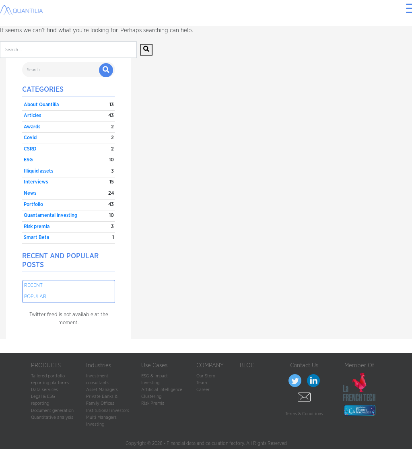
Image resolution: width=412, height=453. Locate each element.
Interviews (36, 182)
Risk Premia (153, 403)
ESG (28, 160)
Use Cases (154, 365)
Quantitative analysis (52, 417)
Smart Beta (36, 237)
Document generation (52, 410)
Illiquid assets (38, 171)
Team (201, 383)
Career (203, 389)
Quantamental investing (50, 215)
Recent (33, 285)
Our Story (205, 376)
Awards (32, 127)
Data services (44, 389)
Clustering (151, 396)
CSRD (30, 149)
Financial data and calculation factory (205, 443)
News (30, 193)
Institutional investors (107, 410)
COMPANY (210, 365)
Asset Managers (102, 389)
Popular (35, 296)
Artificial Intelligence (161, 389)
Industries (98, 365)
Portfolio (33, 204)
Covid (30, 137)
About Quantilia (41, 104)
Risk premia (36, 226)
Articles (32, 115)
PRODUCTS (46, 365)
